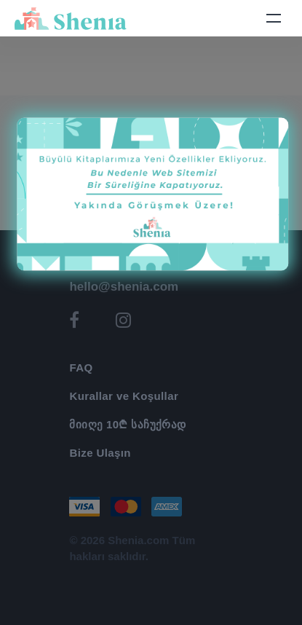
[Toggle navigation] (273, 18)
